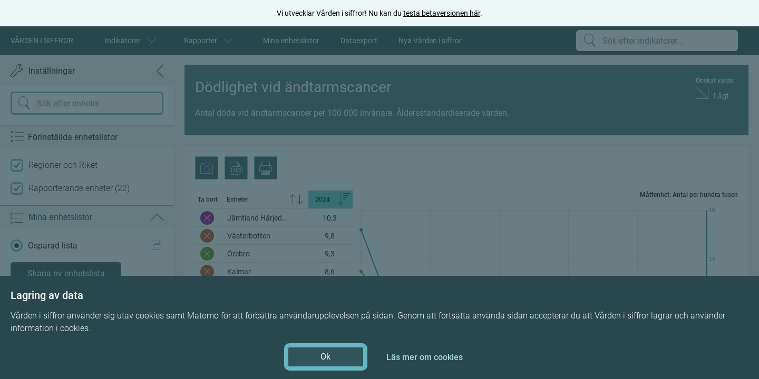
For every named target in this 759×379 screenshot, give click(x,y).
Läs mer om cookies (424, 357)
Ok (325, 357)
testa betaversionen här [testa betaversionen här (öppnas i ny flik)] (441, 13)
